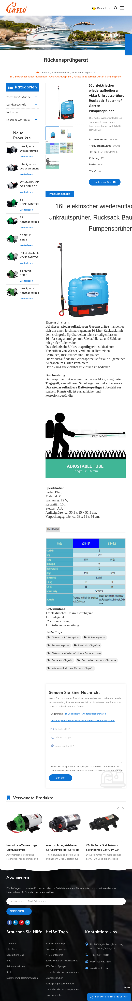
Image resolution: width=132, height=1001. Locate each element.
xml (8, 974)
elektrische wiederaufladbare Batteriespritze (76, 655)
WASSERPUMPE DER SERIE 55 (29, 186)
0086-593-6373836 (100, 963)
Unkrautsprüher (96, 639)
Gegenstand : (83, 719)
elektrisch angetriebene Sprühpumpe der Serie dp (62, 850)
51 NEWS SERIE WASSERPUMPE (29, 275)
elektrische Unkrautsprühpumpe (98, 662)
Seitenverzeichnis (15, 968)
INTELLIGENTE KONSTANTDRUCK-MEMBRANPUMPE (29, 257)
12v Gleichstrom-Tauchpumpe (62, 962)
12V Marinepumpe (56, 945)
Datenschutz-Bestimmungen (22, 980)
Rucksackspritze (60, 647)
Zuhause (42, 74)
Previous (118, 799)
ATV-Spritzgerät (54, 957)
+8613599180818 (99, 957)
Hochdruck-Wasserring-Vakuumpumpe (21, 850)
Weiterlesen (26, 158)
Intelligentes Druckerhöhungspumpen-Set (29, 168)
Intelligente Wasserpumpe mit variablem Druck (29, 151)
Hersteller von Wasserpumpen (62, 974)
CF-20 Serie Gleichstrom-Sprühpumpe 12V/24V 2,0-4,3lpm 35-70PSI (103, 850)
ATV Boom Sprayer (56, 968)
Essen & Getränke (18, 121)
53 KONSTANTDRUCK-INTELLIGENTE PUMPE (29, 204)
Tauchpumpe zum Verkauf (60, 985)
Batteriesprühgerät (62, 662)
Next (123, 799)
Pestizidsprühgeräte (89, 647)
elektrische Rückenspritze (65, 639)
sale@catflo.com (99, 970)
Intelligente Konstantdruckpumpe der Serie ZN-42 (29, 293)
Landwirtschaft (16, 106)
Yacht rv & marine (18, 99)
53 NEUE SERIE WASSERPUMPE (29, 239)
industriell (12, 114)
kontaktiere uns (104, 183)
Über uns (11, 951)
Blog (8, 962)
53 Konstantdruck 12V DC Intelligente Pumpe (29, 222)
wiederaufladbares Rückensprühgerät (72, 670)
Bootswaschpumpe (56, 951)
